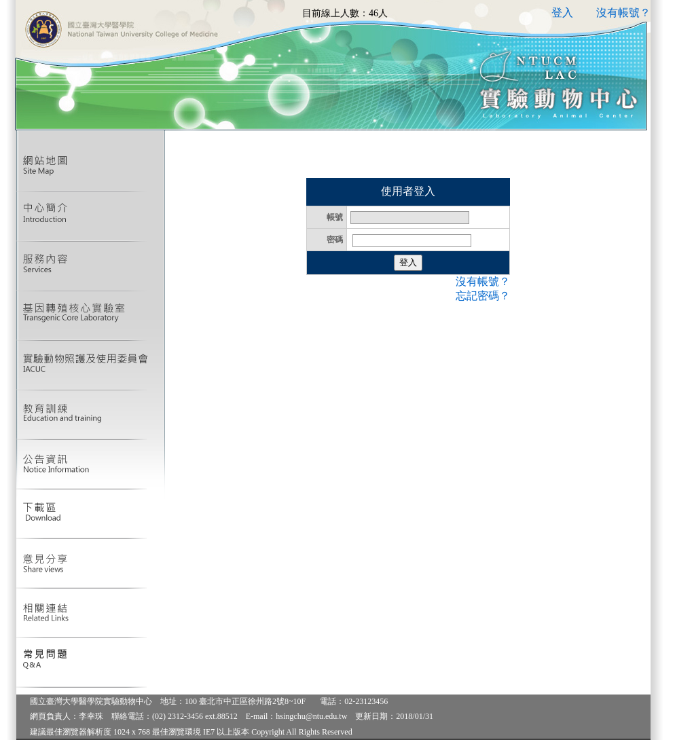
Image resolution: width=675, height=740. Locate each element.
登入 (562, 12)
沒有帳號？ (623, 12)
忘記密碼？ (483, 295)
